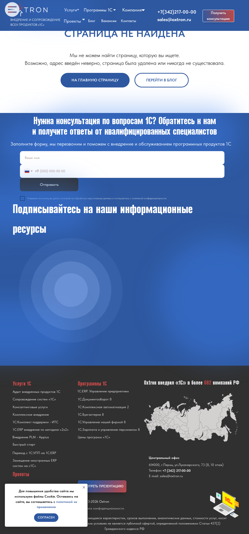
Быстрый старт (24, 444)
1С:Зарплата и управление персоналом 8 (109, 429)
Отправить (49, 184)
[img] (71, 290)
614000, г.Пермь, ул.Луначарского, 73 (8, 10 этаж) (186, 465)
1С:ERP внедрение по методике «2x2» (41, 429)
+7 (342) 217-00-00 (176, 471)
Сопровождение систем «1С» (34, 399)
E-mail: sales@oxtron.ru (166, 476)
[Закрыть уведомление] (83, 487)
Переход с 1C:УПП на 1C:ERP (34, 453)
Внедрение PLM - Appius (30, 437)
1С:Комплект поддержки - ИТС (35, 422)
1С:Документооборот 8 (95, 399)
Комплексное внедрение (31, 414)
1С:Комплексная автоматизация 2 (103, 407)
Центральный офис (164, 458)
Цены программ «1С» (94, 437)
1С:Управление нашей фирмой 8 (102, 422)
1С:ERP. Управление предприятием (103, 391)
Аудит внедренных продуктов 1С (36, 392)
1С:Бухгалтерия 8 (91, 414)
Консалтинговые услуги (30, 407)
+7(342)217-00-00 (176, 12)
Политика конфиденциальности (101, 508)
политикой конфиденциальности (149, 198)
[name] (122, 157)
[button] (218, 16)
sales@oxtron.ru (174, 19)
